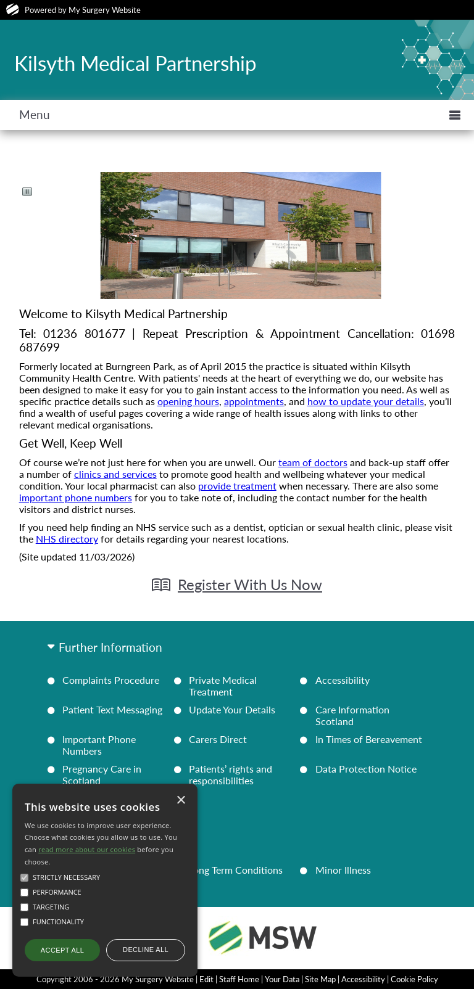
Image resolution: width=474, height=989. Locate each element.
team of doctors (312, 462)
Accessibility (342, 680)
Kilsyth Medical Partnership (135, 63)
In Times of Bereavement (368, 739)
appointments (254, 401)
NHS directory (67, 538)
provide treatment (237, 485)
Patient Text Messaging (112, 709)
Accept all (62, 950)
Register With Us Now (250, 584)
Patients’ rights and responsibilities (230, 774)
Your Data (282, 979)
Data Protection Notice (366, 768)
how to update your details (365, 401)
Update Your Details (232, 709)
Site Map (320, 979)
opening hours (188, 401)
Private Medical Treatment (223, 685)
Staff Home (239, 979)
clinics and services (115, 474)
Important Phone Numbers (99, 745)
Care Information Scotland (352, 715)
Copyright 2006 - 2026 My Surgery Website (115, 979)
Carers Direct (218, 739)
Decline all (145, 949)
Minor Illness (343, 870)
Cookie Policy (414, 979)
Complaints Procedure (110, 680)
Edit (206, 979)
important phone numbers (75, 497)
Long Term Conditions (236, 870)
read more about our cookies (86, 849)
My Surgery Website (105, 10)
